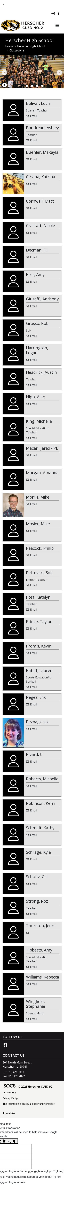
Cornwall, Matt (40, 201)
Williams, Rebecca (42, 977)
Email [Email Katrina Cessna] (33, 184)
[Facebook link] (5, 1045)
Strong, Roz (37, 901)
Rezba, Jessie (38, 721)
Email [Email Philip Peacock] (33, 555)
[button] (57, 25)
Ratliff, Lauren (39, 670)
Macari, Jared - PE (42, 448)
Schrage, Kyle (38, 852)
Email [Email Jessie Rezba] (33, 729)
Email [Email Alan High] (33, 404)
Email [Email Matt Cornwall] (33, 208)
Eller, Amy (35, 274)
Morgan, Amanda (42, 472)
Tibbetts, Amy (39, 950)
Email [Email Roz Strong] (33, 914)
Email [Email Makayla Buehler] (33, 159)
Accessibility (9, 1092)
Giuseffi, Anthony (42, 299)
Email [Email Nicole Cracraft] (33, 233)
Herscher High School (31, 46)
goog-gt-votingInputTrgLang (46, 1171)
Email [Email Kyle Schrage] (33, 859)
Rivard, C (34, 754)
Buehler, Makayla (42, 152)
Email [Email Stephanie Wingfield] (33, 1019)
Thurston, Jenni (40, 925)
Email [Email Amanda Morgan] (33, 479)
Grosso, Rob (37, 323)
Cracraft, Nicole (40, 225)
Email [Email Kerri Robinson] (33, 810)
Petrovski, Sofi (39, 572)
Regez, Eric (36, 697)
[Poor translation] (12, 1141)
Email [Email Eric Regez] (33, 704)
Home (9, 46)
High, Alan (35, 396)
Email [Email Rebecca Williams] (33, 984)
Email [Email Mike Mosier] (33, 531)
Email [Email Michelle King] (33, 438)
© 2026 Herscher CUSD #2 (35, 1086)
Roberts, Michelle (42, 779)
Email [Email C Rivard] (33, 761)
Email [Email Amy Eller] (33, 281)
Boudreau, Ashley (42, 127)
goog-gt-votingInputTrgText (45, 1176)
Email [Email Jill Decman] (33, 257)
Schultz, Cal (37, 876)
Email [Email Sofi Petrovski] (33, 585)
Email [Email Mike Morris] (33, 504)
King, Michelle (39, 421)
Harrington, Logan (37, 350)
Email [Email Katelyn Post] (33, 609)
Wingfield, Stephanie (35, 1004)
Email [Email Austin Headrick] (33, 385)
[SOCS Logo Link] (9, 1086)
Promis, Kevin (38, 646)
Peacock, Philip (40, 548)
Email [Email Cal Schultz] (33, 884)
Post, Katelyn (38, 597)
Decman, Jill (37, 250)
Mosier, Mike (38, 523)
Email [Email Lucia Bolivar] (33, 116)
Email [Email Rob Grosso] (33, 336)
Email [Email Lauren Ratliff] (33, 687)
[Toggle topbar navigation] (58, 13)
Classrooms (17, 50)
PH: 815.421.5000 (13, 1072)
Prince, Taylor (39, 621)
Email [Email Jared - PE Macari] (33, 455)
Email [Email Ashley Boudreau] (33, 140)
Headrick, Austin (41, 372)
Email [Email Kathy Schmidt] (33, 835)
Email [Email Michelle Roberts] (33, 786)
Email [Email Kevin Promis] (33, 653)
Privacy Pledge (11, 1098)
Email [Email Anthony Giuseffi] (33, 306)
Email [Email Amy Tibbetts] (33, 967)
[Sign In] (53, 13)
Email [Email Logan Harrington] (33, 360)
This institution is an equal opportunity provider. (29, 1103)
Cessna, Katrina (40, 176)
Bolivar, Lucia (38, 103)
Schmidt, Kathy (40, 827)
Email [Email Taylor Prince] (33, 628)
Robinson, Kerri (40, 803)
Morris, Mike (37, 497)
